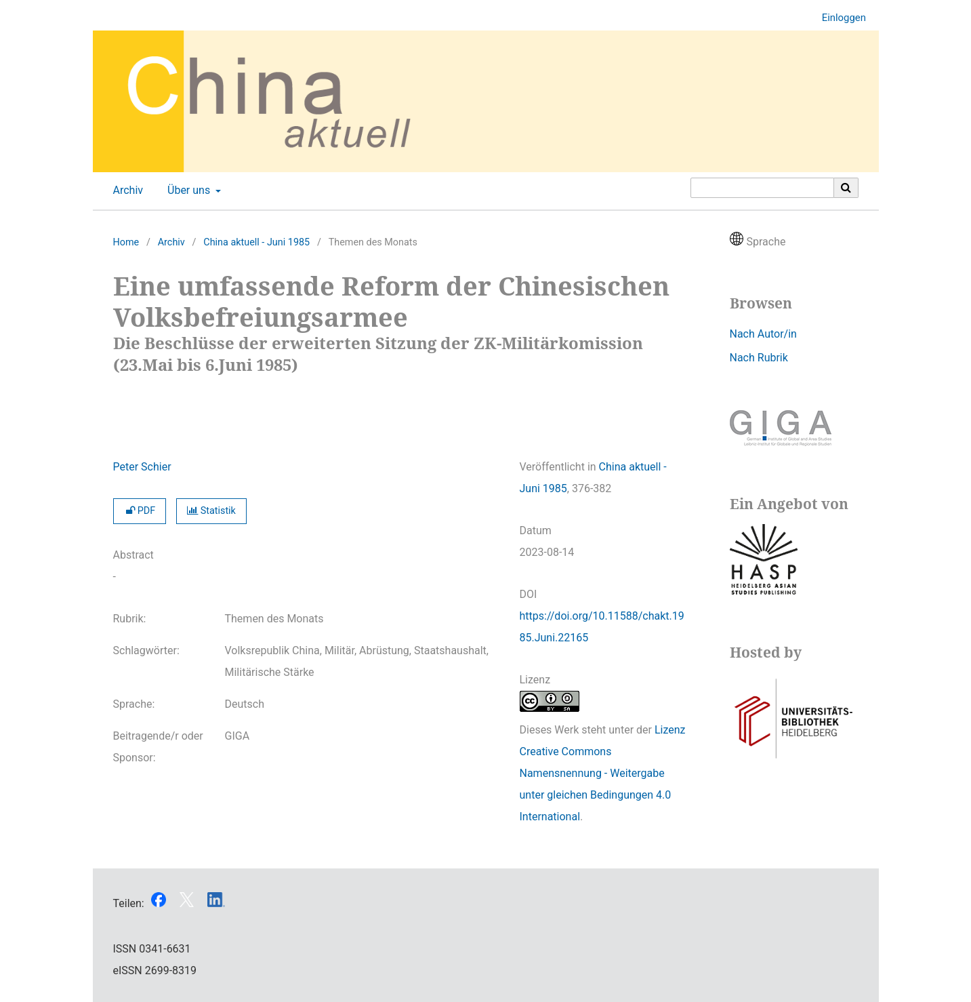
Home (126, 242)
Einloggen (839, 18)
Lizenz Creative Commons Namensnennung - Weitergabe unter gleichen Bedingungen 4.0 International (603, 773)
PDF (140, 511)
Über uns (187, 190)
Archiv (126, 190)
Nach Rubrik (759, 357)
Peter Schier (142, 466)
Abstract (133, 554)
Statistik (211, 511)
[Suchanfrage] (762, 188)
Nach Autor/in (763, 333)
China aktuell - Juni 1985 (256, 242)
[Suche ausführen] (846, 188)
